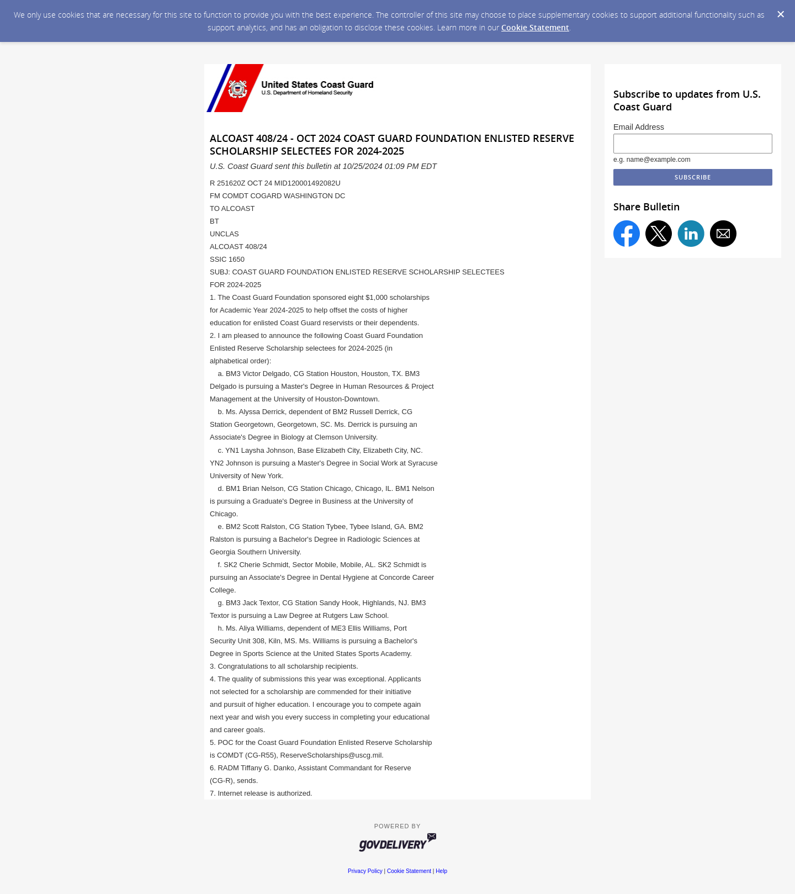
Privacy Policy (365, 871)
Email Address (638, 127)
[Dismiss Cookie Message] (780, 14)
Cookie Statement (535, 27)
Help (441, 871)
